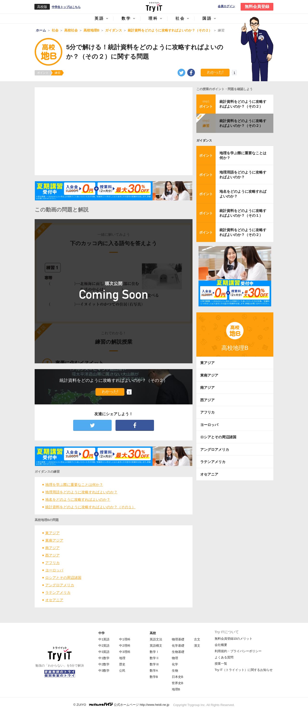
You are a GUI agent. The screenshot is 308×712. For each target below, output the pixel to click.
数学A (154, 670)
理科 (153, 18)
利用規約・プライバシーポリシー (238, 651)
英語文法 (156, 639)
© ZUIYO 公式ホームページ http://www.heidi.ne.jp (121, 704)
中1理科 (124, 639)
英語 (99, 18)
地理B (176, 689)
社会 (180, 18)
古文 (197, 639)
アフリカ (52, 563)
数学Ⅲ (154, 664)
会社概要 (221, 645)
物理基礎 (178, 639)
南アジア (52, 548)
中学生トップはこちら (66, 7)
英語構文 (156, 645)
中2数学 (103, 664)
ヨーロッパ (54, 570)
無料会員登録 (257, 6)
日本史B (177, 677)
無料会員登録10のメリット (233, 638)
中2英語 (103, 645)
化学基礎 (178, 645)
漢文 (197, 645)
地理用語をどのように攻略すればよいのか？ (81, 492)
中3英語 (103, 652)
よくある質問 (224, 657)
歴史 (122, 664)
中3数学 (103, 670)
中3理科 (124, 652)
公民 (122, 670)
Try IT (154, 6)
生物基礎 (178, 652)
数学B (154, 677)
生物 (175, 670)
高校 (153, 633)
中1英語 (103, 639)
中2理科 (124, 645)
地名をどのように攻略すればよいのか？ (77, 499)
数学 (126, 18)
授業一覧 (221, 663)
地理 (122, 658)
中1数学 (103, 658)
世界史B (177, 683)
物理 (175, 658)
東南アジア (54, 540)
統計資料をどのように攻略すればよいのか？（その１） (90, 507)
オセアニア (54, 600)
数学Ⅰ (154, 652)
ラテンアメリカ (58, 592)
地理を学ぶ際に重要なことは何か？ (74, 485)
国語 (207, 18)
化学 (175, 664)
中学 (101, 633)
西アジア (52, 555)
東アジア (52, 533)
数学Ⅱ (154, 658)
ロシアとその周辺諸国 (63, 578)
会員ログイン (226, 6)
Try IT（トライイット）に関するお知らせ (244, 670)
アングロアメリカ (59, 585)
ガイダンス (204, 140)
